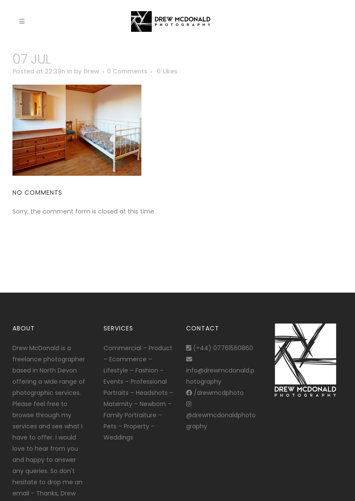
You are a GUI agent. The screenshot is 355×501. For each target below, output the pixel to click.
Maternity (118, 404)
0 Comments (127, 71)
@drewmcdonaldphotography (221, 416)
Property (136, 426)
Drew (91, 71)
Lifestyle (116, 370)
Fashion (146, 370)
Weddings (118, 437)
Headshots (152, 392)
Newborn (153, 404)
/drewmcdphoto (215, 392)
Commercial (122, 348)
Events (113, 381)
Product (160, 348)
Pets (110, 426)
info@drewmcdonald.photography (220, 371)
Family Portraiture (130, 415)
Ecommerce (128, 359)
